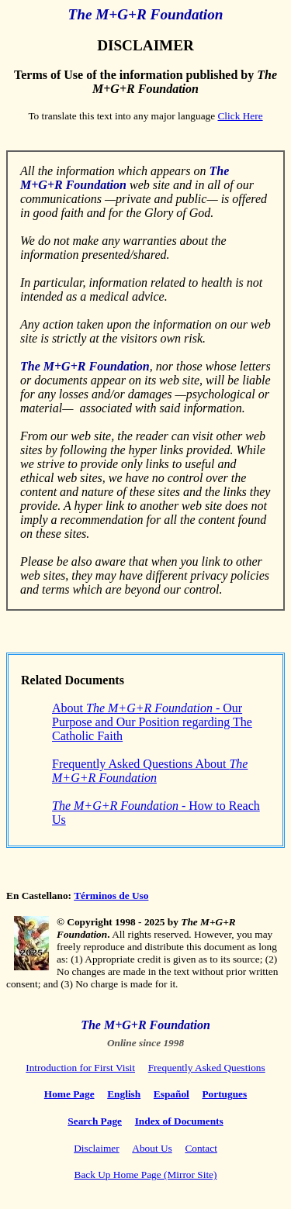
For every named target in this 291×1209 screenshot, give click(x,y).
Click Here (239, 116)
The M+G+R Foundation (145, 14)
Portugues (224, 1094)
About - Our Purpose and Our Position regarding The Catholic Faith (152, 721)
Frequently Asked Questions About (150, 770)
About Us (151, 1148)
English (123, 1094)
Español (171, 1094)
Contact (201, 1148)
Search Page (95, 1121)
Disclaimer (96, 1148)
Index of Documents (179, 1121)
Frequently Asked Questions (206, 1067)
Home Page (69, 1094)
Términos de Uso (111, 895)
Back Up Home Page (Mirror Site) (145, 1174)
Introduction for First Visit (80, 1067)
